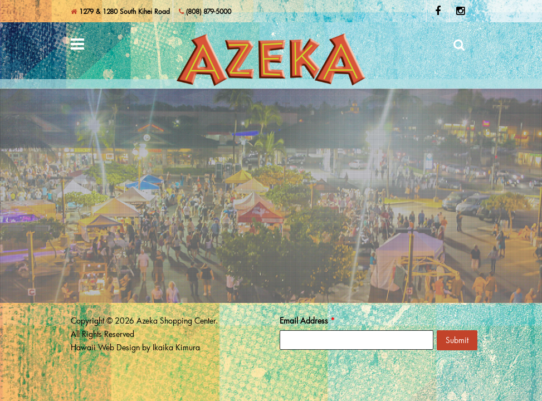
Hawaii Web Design (105, 347)
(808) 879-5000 (205, 11)
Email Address (307, 320)
